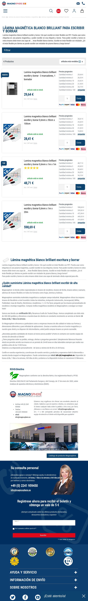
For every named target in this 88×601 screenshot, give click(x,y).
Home (4, 17)
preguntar (80, 90)
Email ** (17, 522)
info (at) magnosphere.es (64, 356)
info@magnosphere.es (22, 418)
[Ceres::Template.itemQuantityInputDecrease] (60, 98)
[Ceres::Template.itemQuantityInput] (66, 98)
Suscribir (56, 536)
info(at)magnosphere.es (66, 410)
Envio (36, 99)
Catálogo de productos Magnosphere (62, 456)
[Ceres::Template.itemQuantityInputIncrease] (71, 98)
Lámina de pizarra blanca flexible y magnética (23, 17)
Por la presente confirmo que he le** (25, 529)
